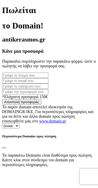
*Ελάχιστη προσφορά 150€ (25, 97)
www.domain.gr (52, 121)
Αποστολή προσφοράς (21, 102)
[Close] (4, 148)
